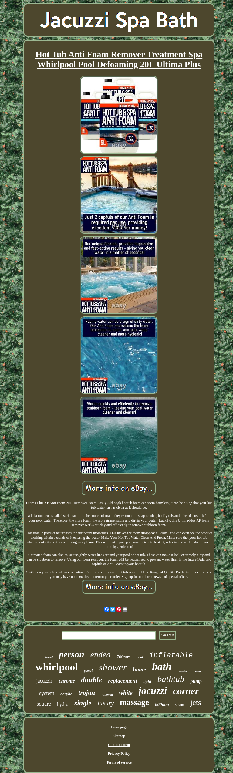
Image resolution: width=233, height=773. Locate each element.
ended (100, 654)
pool (140, 657)
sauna (198, 671)
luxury (105, 703)
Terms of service (119, 762)
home (139, 669)
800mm (162, 704)
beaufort (183, 671)
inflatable (171, 655)
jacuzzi (153, 690)
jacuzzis (44, 681)
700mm (123, 656)
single (82, 703)
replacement (122, 680)
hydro (62, 704)
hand (49, 657)
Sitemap (119, 736)
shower (113, 667)
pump (195, 681)
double (91, 680)
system (46, 693)
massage (134, 702)
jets (195, 702)
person (71, 654)
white (125, 693)
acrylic (66, 694)
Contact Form (119, 745)
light (147, 681)
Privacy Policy (119, 753)
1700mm (107, 695)
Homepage (119, 727)
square (44, 704)
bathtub (170, 679)
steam (179, 705)
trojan (86, 692)
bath (161, 667)
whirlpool (56, 667)
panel (88, 670)
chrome (67, 681)
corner (185, 691)
